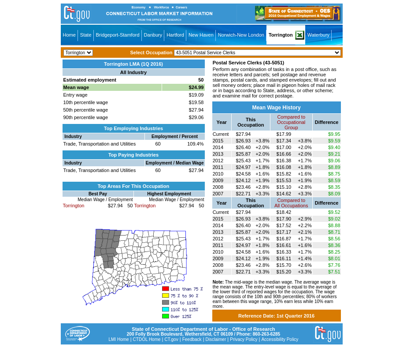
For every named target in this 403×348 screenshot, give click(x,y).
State (86, 34)
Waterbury (318, 34)
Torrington (281, 34)
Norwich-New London (241, 34)
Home (69, 34)
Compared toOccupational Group (291, 122)
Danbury (153, 34)
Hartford (175, 34)
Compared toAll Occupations (291, 203)
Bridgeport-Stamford (118, 34)
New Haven (201, 34)
